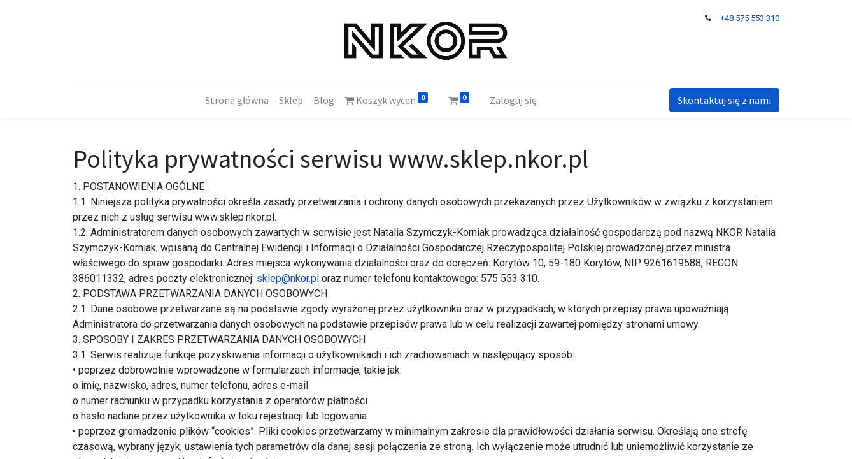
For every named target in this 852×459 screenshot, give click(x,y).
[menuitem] (237, 100)
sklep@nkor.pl (288, 278)
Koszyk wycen (386, 99)
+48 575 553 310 (749, 18)
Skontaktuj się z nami (724, 100)
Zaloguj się (513, 100)
